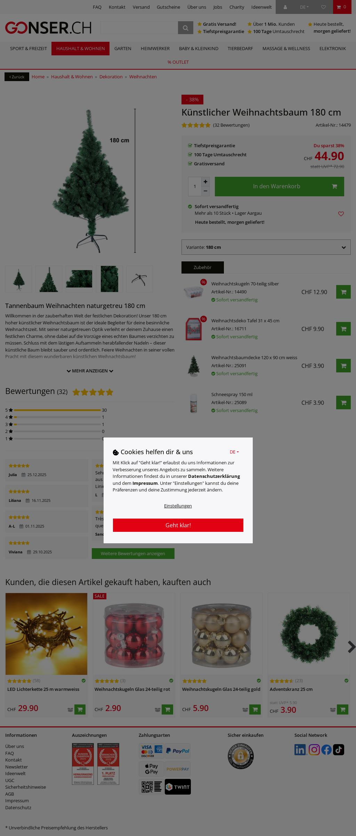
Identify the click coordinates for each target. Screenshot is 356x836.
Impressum (145, 483)
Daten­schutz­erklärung (214, 476)
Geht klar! (178, 525)
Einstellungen (178, 506)
